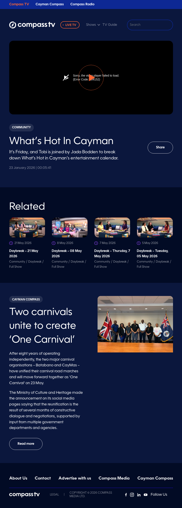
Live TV (70, 25)
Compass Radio (82, 4)
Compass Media (114, 478)
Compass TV (19, 4)
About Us (18, 478)
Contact (43, 478)
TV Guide (109, 25)
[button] (91, 77)
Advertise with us (74, 478)
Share (163, 150)
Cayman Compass (50, 4)
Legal (54, 494)
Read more (26, 444)
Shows (91, 25)
